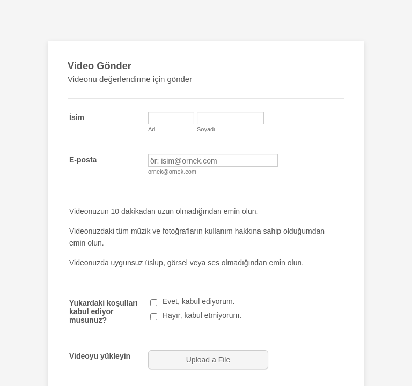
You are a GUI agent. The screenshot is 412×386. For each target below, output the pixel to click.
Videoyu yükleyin (99, 356)
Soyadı (206, 129)
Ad (151, 129)
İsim (76, 117)
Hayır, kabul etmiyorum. (202, 315)
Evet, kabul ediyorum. (199, 301)
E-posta (83, 159)
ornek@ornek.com (172, 171)
